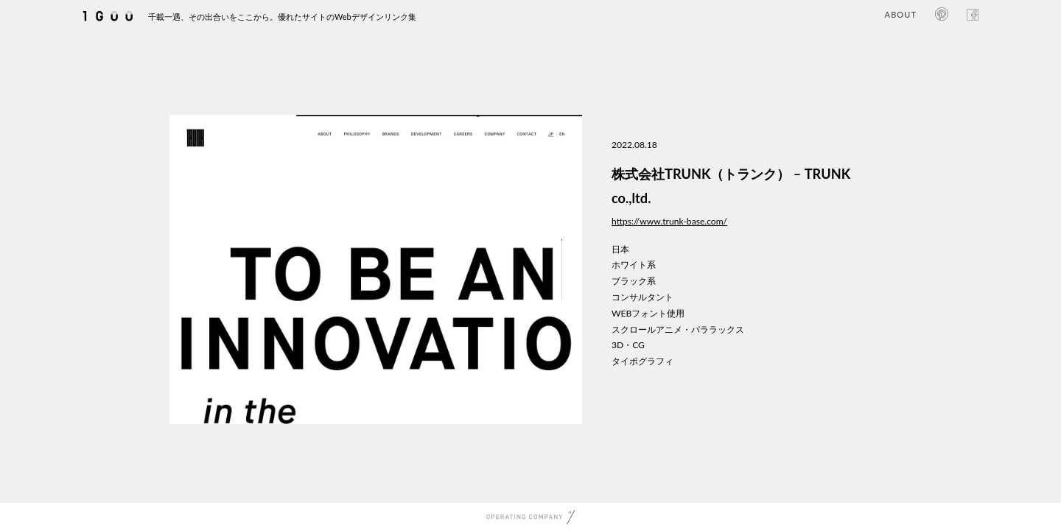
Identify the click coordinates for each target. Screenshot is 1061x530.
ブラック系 (634, 280)
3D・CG (628, 344)
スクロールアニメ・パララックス (678, 329)
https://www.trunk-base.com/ (669, 221)
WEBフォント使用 (648, 313)
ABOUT (901, 14)
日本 (620, 249)
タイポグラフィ (642, 361)
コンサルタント (642, 297)
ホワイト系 (634, 264)
